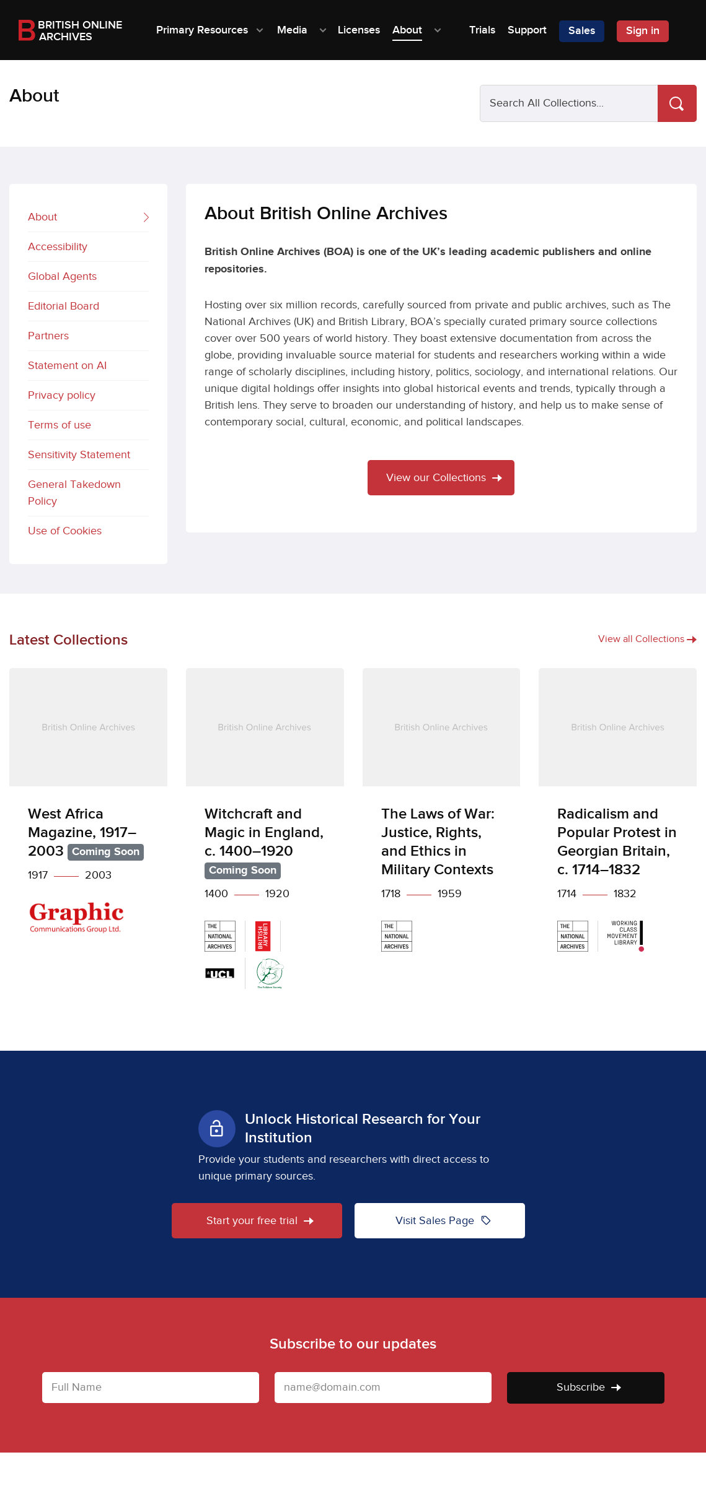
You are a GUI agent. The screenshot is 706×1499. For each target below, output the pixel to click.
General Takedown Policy (74, 493)
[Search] (677, 103)
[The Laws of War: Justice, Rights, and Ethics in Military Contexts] (442, 819)
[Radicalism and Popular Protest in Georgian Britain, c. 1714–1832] (618, 819)
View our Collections (444, 477)
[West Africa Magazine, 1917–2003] (88, 810)
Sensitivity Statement (79, 454)
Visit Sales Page (443, 1220)
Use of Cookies (65, 530)
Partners (48, 335)
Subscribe (589, 1387)
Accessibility (57, 246)
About (88, 218)
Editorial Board (63, 306)
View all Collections (647, 639)
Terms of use (59, 425)
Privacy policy (61, 395)
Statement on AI (67, 365)
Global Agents (62, 276)
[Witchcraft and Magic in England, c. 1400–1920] (265, 837)
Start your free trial (260, 1220)
